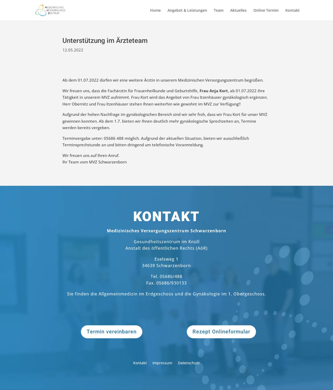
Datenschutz (189, 363)
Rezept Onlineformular (221, 331)
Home (155, 11)
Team (218, 11)
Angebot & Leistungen (187, 11)
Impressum (162, 363)
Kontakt (292, 11)
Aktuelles (238, 11)
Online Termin (266, 11)
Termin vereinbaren (112, 331)
